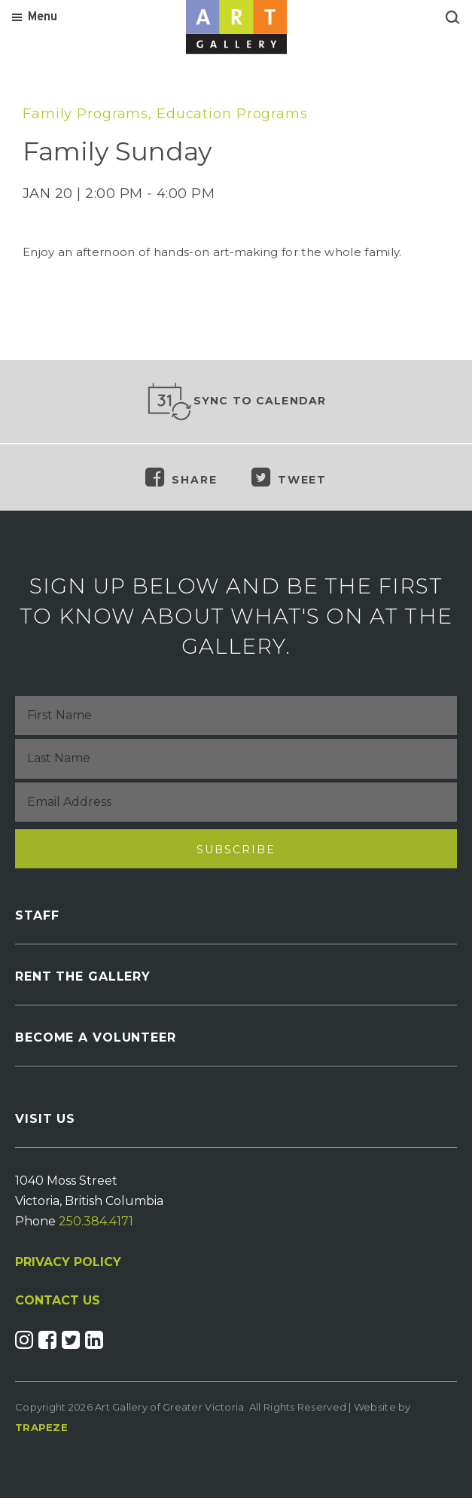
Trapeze (41, 1427)
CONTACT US (57, 1301)
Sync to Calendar (236, 401)
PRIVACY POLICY (68, 1262)
